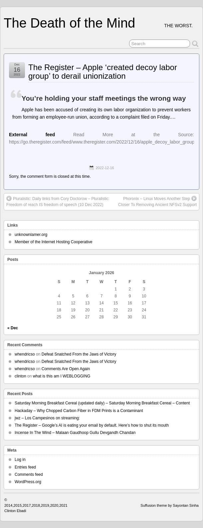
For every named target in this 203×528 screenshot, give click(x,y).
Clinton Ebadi (15, 511)
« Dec (12, 328)
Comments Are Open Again (66, 369)
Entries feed (25, 467)
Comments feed (29, 474)
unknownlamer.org (31, 234)
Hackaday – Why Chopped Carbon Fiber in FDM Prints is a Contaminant (79, 410)
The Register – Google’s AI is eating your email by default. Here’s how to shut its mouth (92, 425)
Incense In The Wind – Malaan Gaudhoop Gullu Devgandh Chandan (75, 432)
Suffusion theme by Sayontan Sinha (169, 505)
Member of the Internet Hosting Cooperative (53, 242)
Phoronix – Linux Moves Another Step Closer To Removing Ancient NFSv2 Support (157, 201)
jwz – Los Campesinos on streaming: (47, 418)
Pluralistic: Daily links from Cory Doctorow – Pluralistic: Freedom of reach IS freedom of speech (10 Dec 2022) (57, 201)
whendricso (25, 354)
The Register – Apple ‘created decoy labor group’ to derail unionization (102, 71)
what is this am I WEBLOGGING (62, 376)
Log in (20, 459)
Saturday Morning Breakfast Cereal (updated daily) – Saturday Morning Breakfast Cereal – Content (102, 403)
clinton (20, 376)
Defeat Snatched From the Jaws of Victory (79, 354)
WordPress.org (28, 481)
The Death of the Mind (69, 23)
